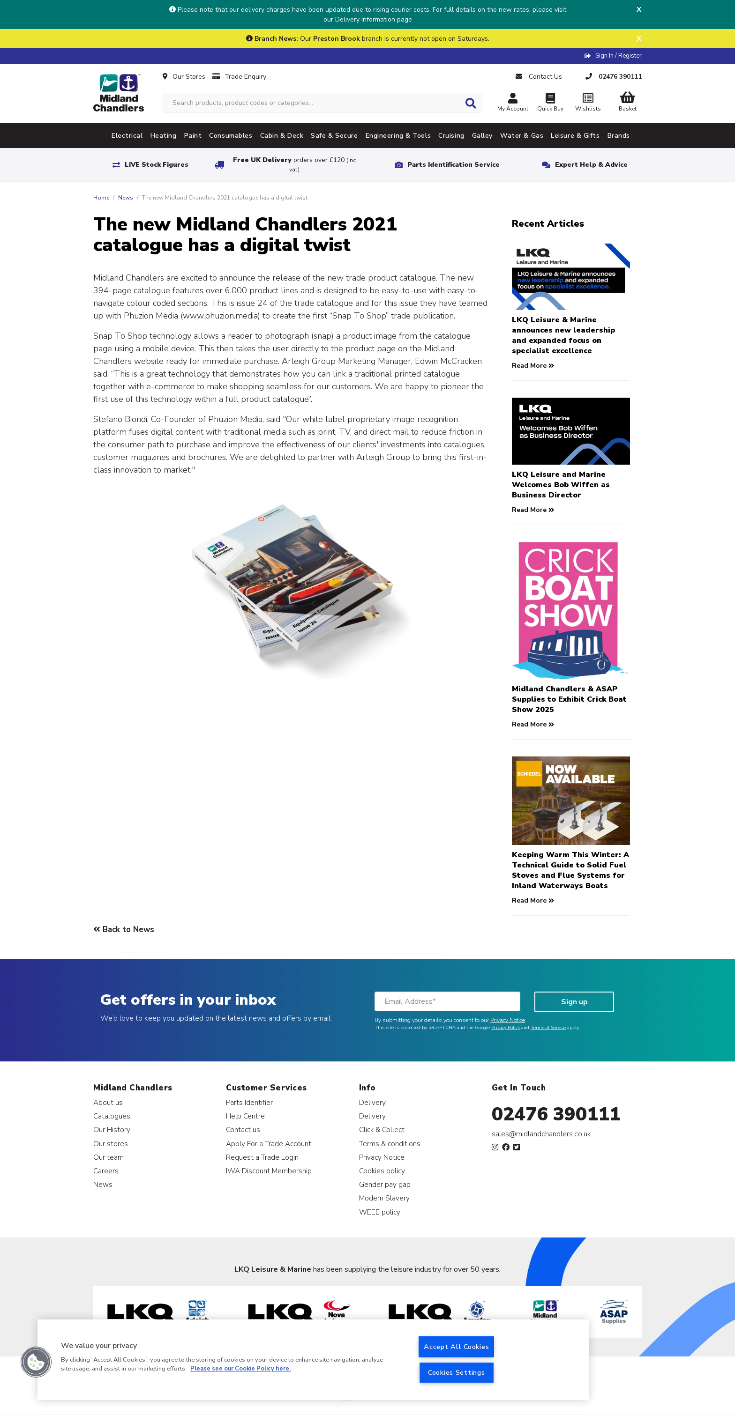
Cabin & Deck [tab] (282, 135)
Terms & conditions (389, 1143)
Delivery (372, 1102)
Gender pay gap (385, 1184)
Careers (106, 1171)
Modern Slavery (384, 1198)
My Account (512, 103)
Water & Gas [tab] (521, 135)
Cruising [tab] (451, 135)
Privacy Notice (507, 1020)
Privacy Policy (505, 1027)
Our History (111, 1129)
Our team (108, 1157)
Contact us (243, 1129)
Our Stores (184, 76)
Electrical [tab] (127, 135)
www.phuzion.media (220, 315)
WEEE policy (379, 1212)
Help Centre (245, 1116)
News (125, 197)
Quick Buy (550, 103)
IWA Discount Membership (269, 1171)
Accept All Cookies (456, 1346)
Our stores (110, 1143)
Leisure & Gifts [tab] (575, 135)
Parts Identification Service (453, 164)
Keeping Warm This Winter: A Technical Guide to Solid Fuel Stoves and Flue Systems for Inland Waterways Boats (570, 870)
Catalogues (111, 1116)
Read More (533, 365)
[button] (36, 1362)
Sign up (574, 1002)
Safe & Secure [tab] (334, 135)
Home (101, 197)
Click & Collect (382, 1129)
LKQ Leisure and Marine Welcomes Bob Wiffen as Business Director (561, 484)
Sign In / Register (618, 56)
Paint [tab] (193, 135)
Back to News (123, 929)
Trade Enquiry (239, 76)
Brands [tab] (619, 135)
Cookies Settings (456, 1372)
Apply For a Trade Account (268, 1143)
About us (108, 1102)
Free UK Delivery (294, 165)
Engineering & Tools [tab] (398, 135)
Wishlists (587, 103)
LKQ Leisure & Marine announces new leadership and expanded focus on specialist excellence (563, 335)
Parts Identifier (249, 1102)
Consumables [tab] (230, 135)
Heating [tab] (163, 135)
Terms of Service (548, 1027)
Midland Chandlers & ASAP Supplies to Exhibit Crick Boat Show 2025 (569, 699)
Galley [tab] (482, 135)
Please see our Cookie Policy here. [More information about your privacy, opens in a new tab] (240, 1369)
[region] (313, 1359)
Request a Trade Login (262, 1157)
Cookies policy (382, 1171)
